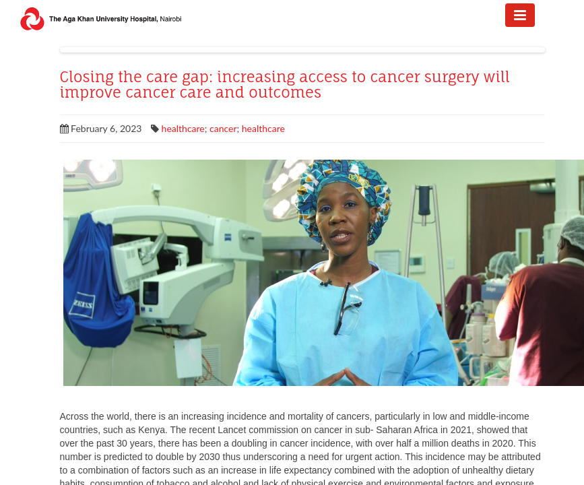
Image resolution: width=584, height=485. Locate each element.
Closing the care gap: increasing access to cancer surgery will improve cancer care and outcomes (285, 85)
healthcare (183, 128)
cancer (223, 128)
